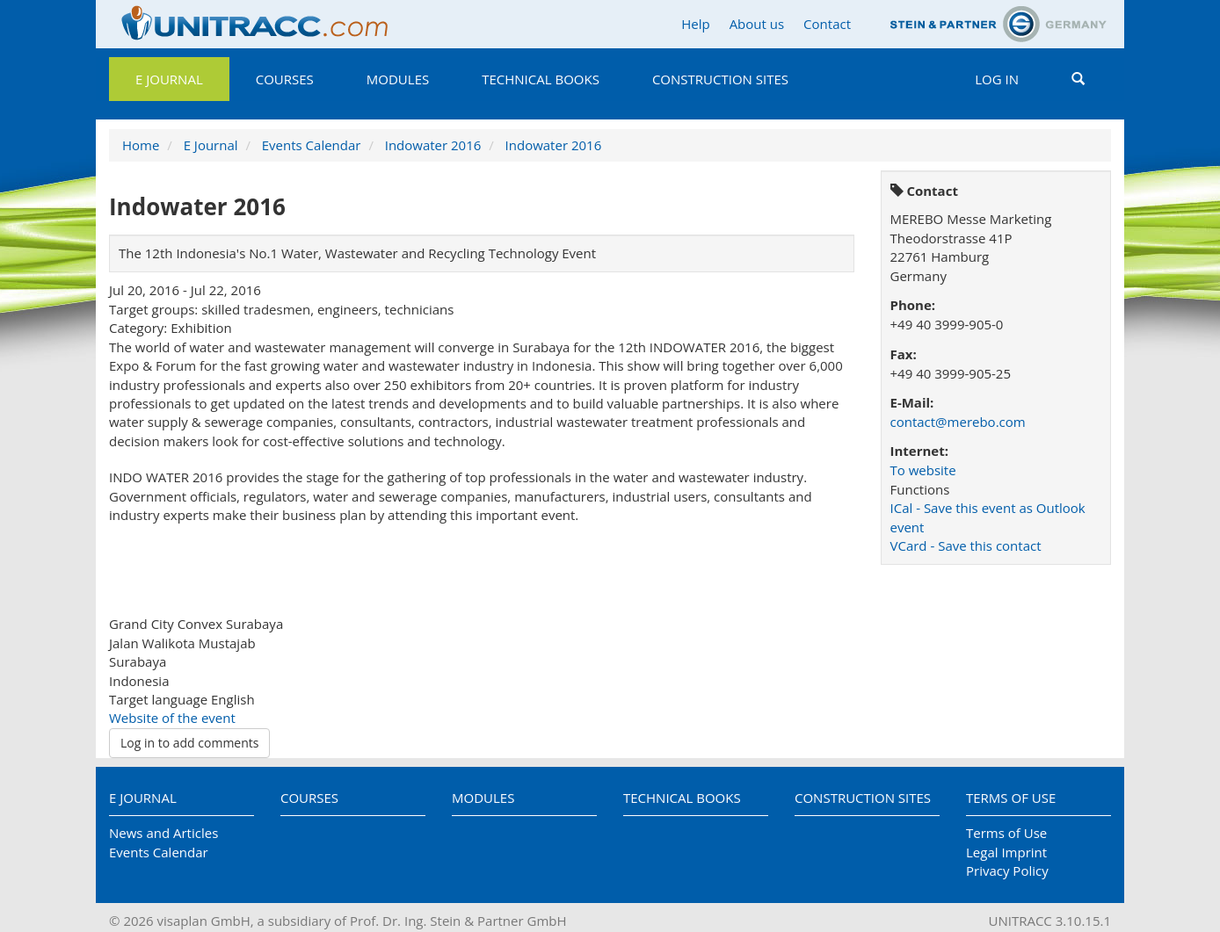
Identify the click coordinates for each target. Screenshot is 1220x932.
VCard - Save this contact (966, 545)
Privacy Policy (1007, 870)
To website (923, 470)
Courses (285, 79)
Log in (997, 79)
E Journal (169, 79)
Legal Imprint (1006, 852)
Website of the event (172, 717)
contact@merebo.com (958, 421)
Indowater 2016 (433, 145)
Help (695, 24)
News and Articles (163, 833)
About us (757, 24)
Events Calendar (311, 145)
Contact (827, 24)
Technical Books (540, 79)
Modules (398, 79)
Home (140, 145)
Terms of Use (1011, 797)
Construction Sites (720, 79)
